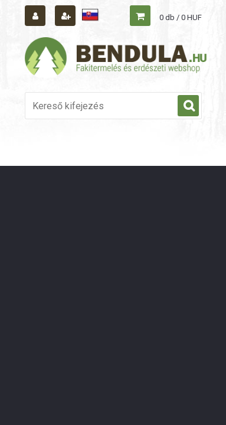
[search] (188, 106)
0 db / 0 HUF (180, 17)
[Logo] (116, 57)
